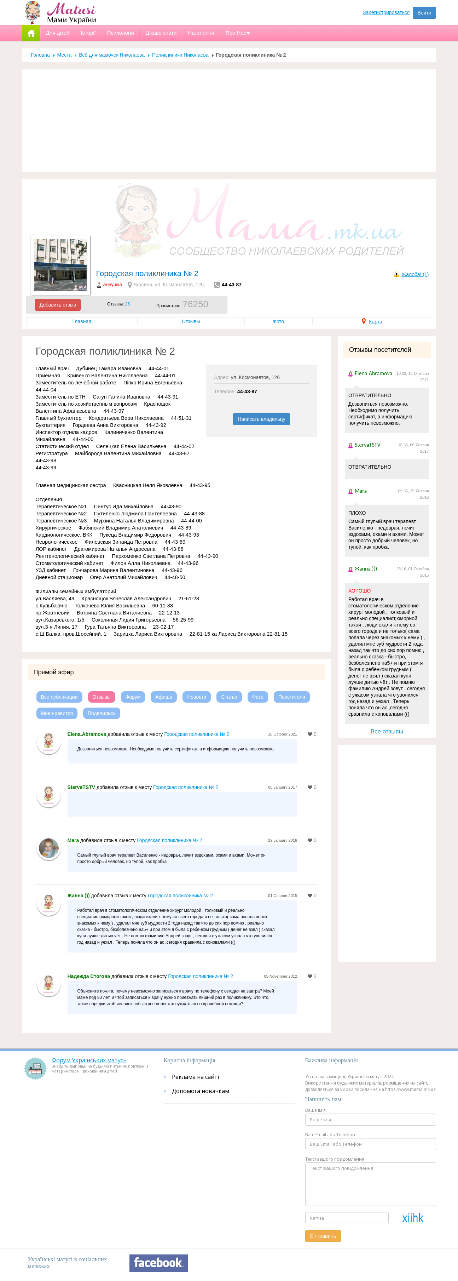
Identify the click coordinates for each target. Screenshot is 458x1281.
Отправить (323, 1236)
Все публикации (59, 697)
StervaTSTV (81, 787)
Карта (372, 322)
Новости (196, 697)
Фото (278, 321)
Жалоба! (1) (415, 274)
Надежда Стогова (89, 976)
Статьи (229, 697)
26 (127, 304)
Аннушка (112, 284)
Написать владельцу (261, 419)
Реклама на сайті (195, 1077)
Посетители (291, 697)
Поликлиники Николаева (180, 55)
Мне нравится (57, 713)
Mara (73, 840)
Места (64, 55)
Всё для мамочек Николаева (112, 55)
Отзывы (191, 321)
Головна (40, 55)
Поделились (102, 713)
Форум (133, 697)
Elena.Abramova (87, 734)
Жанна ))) (79, 895)
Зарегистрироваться (386, 12)
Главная (82, 321)
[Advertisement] (229, 120)
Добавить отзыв (58, 305)
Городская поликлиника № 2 (196, 734)
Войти (424, 13)
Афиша (163, 697)
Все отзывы (387, 731)
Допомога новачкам (200, 1091)
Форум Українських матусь (89, 1060)
